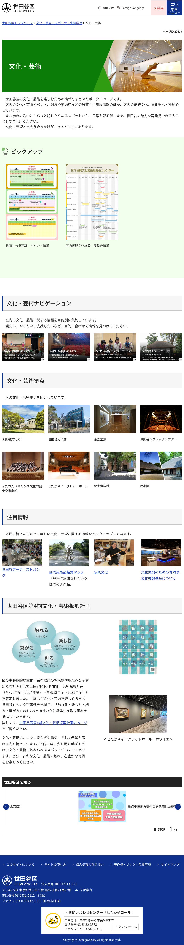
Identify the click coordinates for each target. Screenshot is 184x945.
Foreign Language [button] (133, 8)
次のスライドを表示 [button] (180, 806)
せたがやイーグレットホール (68, 485)
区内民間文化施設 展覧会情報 (87, 245)
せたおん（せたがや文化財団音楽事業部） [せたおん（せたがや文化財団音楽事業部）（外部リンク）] (22, 487)
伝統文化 (101, 571)
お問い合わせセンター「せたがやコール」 (101, 911)
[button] (106, 8)
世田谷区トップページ (17, 22)
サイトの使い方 (55, 864)
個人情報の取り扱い (90, 864)
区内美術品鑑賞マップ (66, 571)
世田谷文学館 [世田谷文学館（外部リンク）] (57, 438)
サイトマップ (170, 864)
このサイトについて (20, 864)
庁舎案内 (86, 889)
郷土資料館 (101, 485)
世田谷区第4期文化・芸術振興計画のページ (53, 722)
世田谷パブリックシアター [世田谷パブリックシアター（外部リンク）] (158, 438)
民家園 (144, 485)
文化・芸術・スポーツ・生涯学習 (59, 22)
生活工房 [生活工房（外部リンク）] (100, 438)
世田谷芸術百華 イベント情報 (27, 245)
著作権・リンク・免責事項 (132, 864)
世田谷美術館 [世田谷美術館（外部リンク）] (11, 438)
